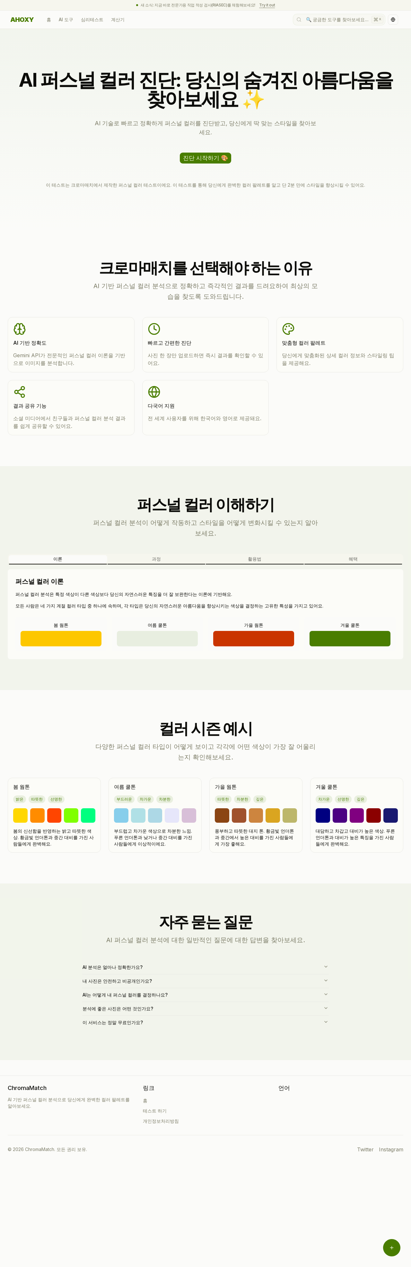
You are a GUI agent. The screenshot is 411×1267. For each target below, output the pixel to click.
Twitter (365, 1149)
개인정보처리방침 (161, 1121)
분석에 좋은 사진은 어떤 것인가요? (205, 1008)
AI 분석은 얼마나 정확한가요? (205, 967)
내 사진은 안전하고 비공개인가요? (205, 981)
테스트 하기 (155, 1110)
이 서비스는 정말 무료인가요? (205, 1022)
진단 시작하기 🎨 (205, 158)
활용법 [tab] (254, 559)
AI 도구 (66, 19)
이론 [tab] (57, 559)
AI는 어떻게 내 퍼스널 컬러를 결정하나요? (205, 994)
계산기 (118, 19)
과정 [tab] (156, 559)
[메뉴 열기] (392, 1248)
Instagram (391, 1149)
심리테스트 (92, 19)
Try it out (267, 5)
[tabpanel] (205, 614)
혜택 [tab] (353, 559)
